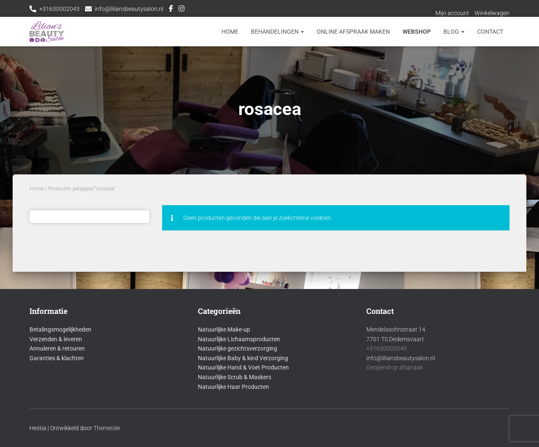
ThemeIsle (106, 428)
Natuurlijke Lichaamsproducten (239, 339)
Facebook (171, 9)
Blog (453, 31)
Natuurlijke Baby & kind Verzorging (243, 358)
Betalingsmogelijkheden (60, 329)
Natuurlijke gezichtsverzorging (237, 348)
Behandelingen (277, 31)
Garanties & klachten (56, 358)
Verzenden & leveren (55, 339)
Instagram (181, 9)
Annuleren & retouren (57, 348)
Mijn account (452, 13)
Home (229, 31)
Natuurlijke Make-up (224, 329)
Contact (490, 31)
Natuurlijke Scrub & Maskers (234, 377)
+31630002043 (59, 8)
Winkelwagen (492, 13)
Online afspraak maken (353, 31)
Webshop (417, 31)
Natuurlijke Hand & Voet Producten (243, 367)
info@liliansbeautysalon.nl (129, 8)
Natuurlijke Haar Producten (233, 386)
